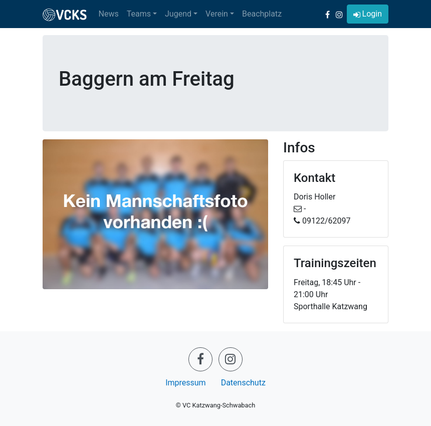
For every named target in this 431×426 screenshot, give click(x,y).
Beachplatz (262, 14)
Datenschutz (243, 382)
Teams (139, 14)
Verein (216, 14)
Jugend (178, 14)
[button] (367, 14)
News (109, 14)
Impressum (185, 382)
